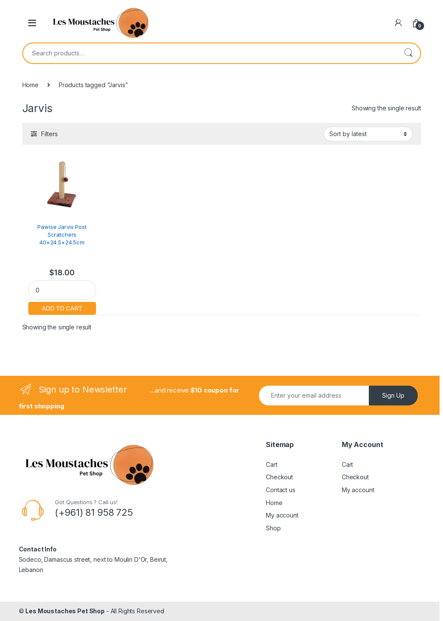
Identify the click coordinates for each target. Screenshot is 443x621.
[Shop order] (368, 134)
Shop (273, 528)
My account (282, 515)
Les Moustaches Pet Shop (65, 611)
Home (30, 84)
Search (408, 53)
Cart (271, 464)
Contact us (280, 489)
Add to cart (62, 307)
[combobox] (209, 53)
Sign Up (393, 395)
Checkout (279, 477)
